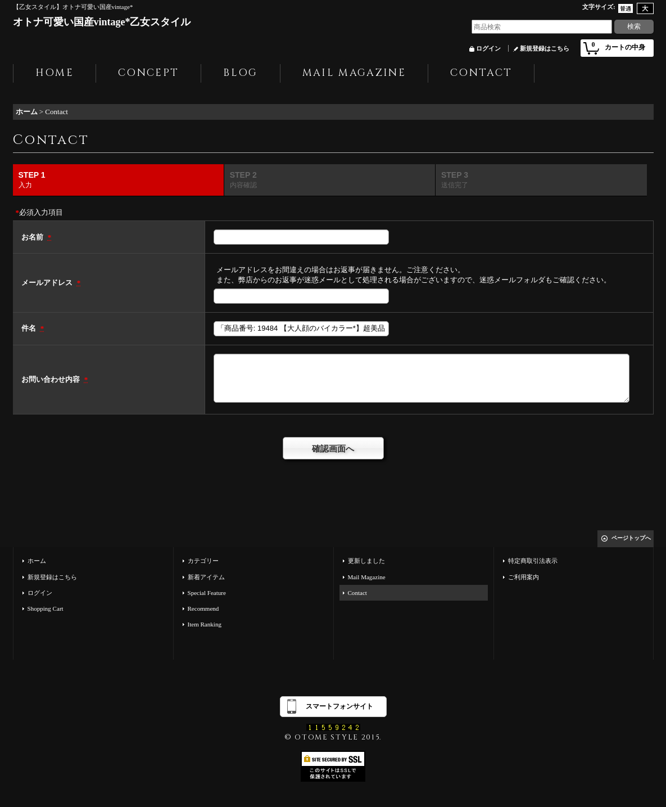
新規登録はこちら (544, 48)
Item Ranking (204, 624)
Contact (357, 592)
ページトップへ (631, 538)
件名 (29, 328)
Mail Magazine (367, 577)
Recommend (203, 608)
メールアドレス (47, 282)
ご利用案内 (523, 577)
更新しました (366, 560)
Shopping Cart (46, 608)
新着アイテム (206, 577)
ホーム (37, 560)
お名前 (33, 237)
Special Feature (207, 592)
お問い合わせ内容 (51, 379)
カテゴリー (203, 560)
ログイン (488, 48)
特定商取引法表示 (533, 560)
